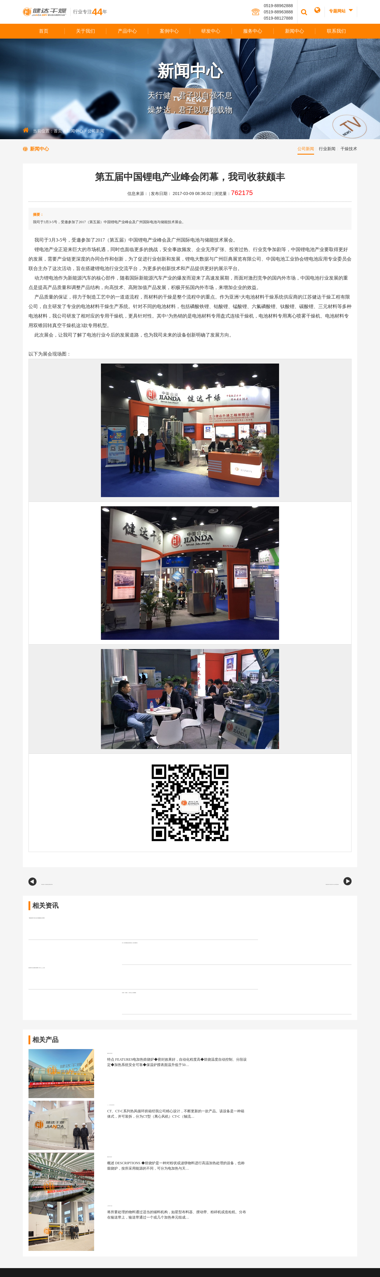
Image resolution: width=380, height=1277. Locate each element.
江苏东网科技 (199, 1267)
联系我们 (336, 31)
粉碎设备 (254, 1166)
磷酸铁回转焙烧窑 (96, 1056)
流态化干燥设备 (259, 1144)
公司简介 (215, 1130)
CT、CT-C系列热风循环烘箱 (294, 1021)
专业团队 (345, 1137)
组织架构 (215, 1144)
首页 (43, 31)
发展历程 (215, 1173)
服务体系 (345, 1144)
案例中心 (169, 31)
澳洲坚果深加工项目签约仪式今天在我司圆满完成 (293, 883)
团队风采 (215, 1151)
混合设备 (254, 1159)
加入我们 (215, 1201)
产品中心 (127, 31)
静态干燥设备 (257, 1137)
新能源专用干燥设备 (263, 1130)
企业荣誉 (215, 1159)
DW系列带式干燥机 (285, 1056)
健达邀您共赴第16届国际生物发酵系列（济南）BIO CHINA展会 (96, 957)
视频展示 (215, 1187)
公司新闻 (96, 131)
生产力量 (215, 1166)
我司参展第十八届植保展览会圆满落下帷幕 (80, 883)
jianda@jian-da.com (55, 1214)
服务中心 (252, 31)
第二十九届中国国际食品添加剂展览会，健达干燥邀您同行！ (261, 922)
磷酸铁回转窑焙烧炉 (98, 1021)
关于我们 (85, 31)
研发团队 (306, 1130)
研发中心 (210, 31)
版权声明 (245, 1260)
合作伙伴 (215, 1194)
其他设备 (254, 1173)
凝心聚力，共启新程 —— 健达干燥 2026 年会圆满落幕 (254, 957)
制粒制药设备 (257, 1151)
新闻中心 (294, 31)
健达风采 (215, 1180)
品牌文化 (215, 1137)
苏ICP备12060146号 (222, 1260)
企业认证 (306, 1137)
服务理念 (345, 1130)
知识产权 (306, 1144)
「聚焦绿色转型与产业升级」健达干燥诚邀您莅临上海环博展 (92, 922)
